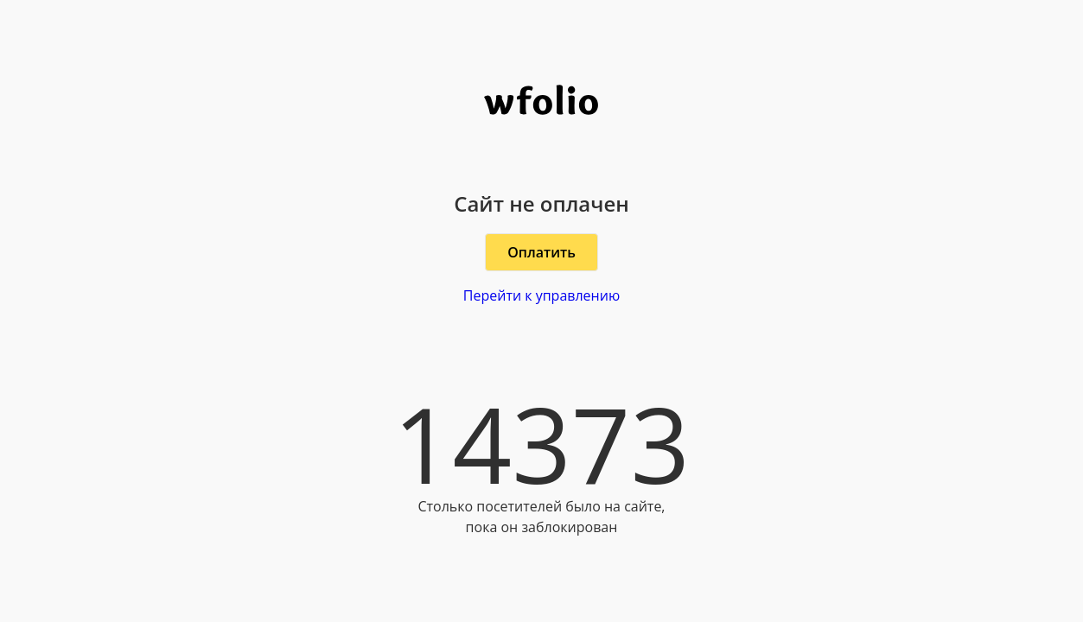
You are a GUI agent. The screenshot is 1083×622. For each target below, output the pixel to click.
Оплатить (541, 252)
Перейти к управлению (541, 295)
